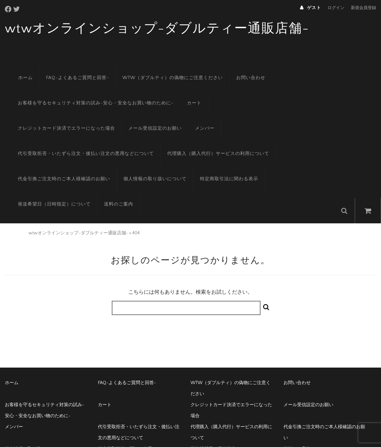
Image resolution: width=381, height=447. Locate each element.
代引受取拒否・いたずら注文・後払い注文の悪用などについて (179, 120)
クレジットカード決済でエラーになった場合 (257, 94)
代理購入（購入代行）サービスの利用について (62, 145)
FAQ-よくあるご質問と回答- (71, 69)
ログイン (336, 8)
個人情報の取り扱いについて (263, 145)
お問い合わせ (244, 69)
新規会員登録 (363, 8)
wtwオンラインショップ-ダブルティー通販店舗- (157, 28)
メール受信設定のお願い (38, 120)
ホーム (19, 69)
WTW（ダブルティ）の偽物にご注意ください (166, 69)
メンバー (88, 120)
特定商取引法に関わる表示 (40, 170)
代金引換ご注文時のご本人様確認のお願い (173, 145)
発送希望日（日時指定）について (119, 170)
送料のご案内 (183, 170)
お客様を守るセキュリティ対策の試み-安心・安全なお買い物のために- (89, 94)
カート (187, 94)
